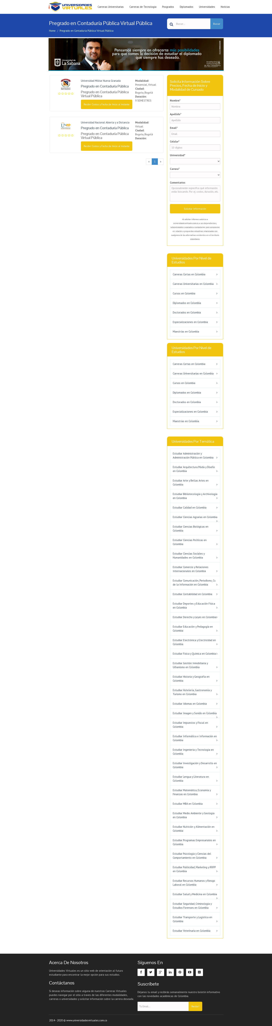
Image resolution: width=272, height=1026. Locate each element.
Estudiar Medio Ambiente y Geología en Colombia (193, 815)
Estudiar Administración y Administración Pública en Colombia (193, 455)
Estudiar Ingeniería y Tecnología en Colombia (193, 751)
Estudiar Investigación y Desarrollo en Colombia (195, 765)
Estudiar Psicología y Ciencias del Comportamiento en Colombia (192, 855)
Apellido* (175, 114)
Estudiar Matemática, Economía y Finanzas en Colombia (192, 792)
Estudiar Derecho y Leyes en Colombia (194, 617)
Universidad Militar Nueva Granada (101, 80)
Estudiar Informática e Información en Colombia (195, 738)
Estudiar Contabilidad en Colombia (192, 594)
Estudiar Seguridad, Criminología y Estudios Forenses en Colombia (192, 905)
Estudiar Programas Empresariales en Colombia (194, 842)
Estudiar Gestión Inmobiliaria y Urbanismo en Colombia (190, 665)
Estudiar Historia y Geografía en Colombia (191, 678)
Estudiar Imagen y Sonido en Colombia (195, 713)
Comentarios (177, 182)
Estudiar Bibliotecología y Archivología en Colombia (195, 496)
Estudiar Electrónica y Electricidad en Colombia (194, 642)
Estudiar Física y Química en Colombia (194, 653)
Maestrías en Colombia (186, 331)
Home (52, 30)
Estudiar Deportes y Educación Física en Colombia (194, 605)
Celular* (174, 141)
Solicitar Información (195, 208)
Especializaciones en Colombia (190, 322)
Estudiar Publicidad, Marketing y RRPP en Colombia (194, 869)
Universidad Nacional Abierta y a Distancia (105, 122)
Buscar (216, 23)
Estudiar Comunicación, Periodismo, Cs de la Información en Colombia (194, 582)
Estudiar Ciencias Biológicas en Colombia (190, 528)
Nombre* (175, 100)
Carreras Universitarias (111, 6)
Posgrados (168, 6)
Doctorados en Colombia (187, 312)
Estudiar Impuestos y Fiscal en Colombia (190, 724)
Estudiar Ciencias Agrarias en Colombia (195, 517)
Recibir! (195, 1006)
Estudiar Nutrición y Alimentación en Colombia (193, 828)
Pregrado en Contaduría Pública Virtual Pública (86, 30)
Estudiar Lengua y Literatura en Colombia (191, 778)
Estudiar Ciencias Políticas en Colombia (190, 542)
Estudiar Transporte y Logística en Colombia (192, 919)
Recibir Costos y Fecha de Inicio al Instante (106, 104)
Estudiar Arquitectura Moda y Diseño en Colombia (194, 469)
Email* (174, 128)
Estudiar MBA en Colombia (188, 803)
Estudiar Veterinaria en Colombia (191, 930)
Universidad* (177, 155)
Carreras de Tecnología (142, 6)
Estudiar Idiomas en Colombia (190, 703)
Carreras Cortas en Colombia (189, 274)
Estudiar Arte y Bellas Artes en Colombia (191, 482)
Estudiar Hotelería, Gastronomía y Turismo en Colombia (192, 692)
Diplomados (186, 6)
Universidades (207, 6)
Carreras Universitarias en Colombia (193, 284)
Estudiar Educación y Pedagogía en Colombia (193, 628)
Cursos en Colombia (184, 293)
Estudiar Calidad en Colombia (189, 507)
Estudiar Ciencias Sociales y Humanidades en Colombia (189, 555)
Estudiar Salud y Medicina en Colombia (195, 894)
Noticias (225, 6)
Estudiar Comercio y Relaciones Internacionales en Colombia (190, 569)
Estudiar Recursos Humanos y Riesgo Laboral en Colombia (194, 882)
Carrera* (175, 169)
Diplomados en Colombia (187, 303)
